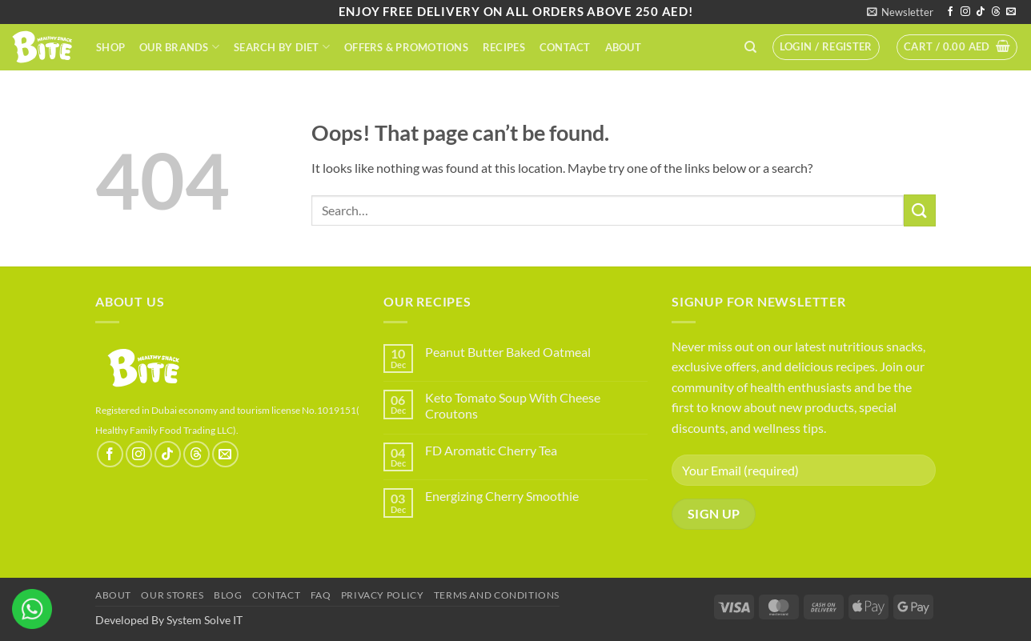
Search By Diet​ (282, 46)
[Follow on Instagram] (965, 12)
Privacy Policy (382, 595)
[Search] (750, 47)
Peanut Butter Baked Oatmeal (508, 351)
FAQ (321, 595)
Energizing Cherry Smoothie (502, 495)
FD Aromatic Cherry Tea (491, 450)
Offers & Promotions (406, 47)
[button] (900, 12)
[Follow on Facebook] (950, 12)
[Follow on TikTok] (980, 12)
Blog (228, 595)
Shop (110, 47)
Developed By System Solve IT (169, 620)
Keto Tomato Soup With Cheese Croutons (512, 405)
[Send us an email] (1011, 12)
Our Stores (172, 595)
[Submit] (920, 210)
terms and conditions (497, 595)
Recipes (504, 47)
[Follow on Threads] (996, 12)
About (623, 47)
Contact (565, 47)
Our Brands (179, 46)
